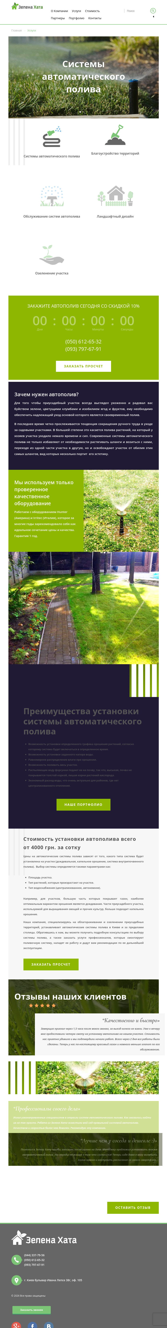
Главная (16, 30)
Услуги (76, 11)
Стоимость (92, 11)
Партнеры (58, 18)
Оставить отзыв (133, 1207)
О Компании (59, 11)
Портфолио (76, 18)
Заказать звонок (31, 1310)
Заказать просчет (83, 366)
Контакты (94, 18)
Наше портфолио (84, 804)
